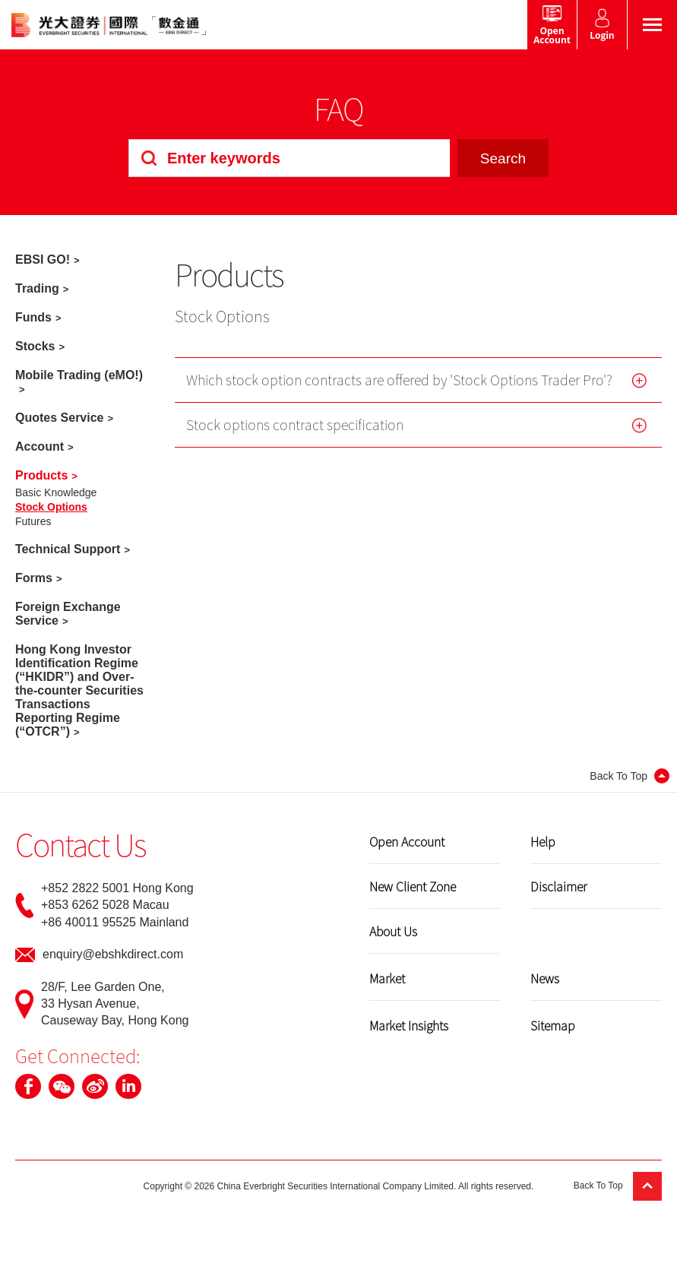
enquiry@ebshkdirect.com (113, 954)
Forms (33, 577)
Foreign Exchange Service (68, 613)
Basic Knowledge (55, 492)
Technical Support (67, 549)
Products (41, 475)
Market (387, 978)
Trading (37, 288)
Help (542, 841)
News (544, 978)
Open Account (406, 841)
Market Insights (408, 1025)
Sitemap (552, 1025)
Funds (33, 317)
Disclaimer (558, 886)
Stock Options (51, 507)
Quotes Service (59, 417)
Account (39, 446)
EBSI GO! (42, 259)
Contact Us (80, 844)
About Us (393, 931)
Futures (33, 521)
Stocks (35, 346)
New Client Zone (412, 886)
